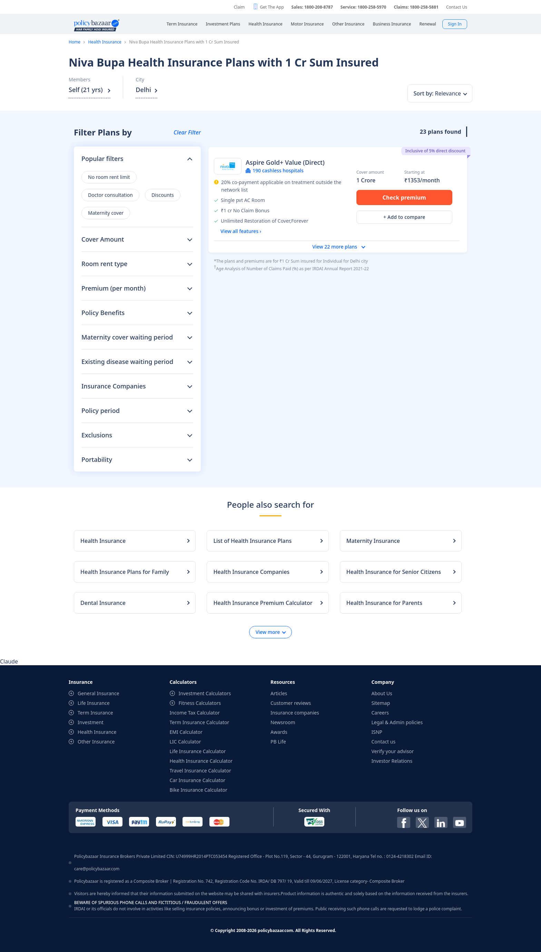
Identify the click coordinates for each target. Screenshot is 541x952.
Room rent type (104, 264)
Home (74, 42)
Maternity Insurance (373, 541)
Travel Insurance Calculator (200, 770)
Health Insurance (104, 42)
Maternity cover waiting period (127, 337)
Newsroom (282, 722)
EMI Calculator (186, 732)
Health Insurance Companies (251, 572)
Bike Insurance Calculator (198, 790)
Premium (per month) (113, 288)
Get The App (272, 7)
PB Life (278, 741)
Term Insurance (95, 712)
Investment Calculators (205, 693)
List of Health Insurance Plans (252, 541)
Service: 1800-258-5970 (363, 7)
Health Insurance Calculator (201, 761)
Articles (278, 693)
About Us (382, 693)
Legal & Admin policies (397, 722)
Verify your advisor (393, 751)
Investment (91, 722)
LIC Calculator (185, 741)
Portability (96, 459)
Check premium (404, 197)
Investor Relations (392, 761)
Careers (380, 712)
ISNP (377, 732)
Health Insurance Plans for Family (124, 572)
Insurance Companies (113, 386)
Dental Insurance (103, 603)
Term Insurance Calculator (199, 722)
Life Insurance (94, 703)
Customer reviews (290, 703)
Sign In (455, 24)
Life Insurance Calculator (198, 751)
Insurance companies (294, 712)
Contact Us (456, 7)
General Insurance (98, 693)
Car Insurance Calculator (198, 780)
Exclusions (96, 435)
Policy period (100, 410)
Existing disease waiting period (127, 361)
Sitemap (381, 703)
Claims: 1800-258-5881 (416, 7)
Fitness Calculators (200, 703)
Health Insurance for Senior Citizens (393, 572)
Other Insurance (96, 741)
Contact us (384, 741)
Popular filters (102, 158)
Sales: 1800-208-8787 (312, 7)
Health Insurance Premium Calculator (262, 603)
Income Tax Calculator (195, 712)
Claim (239, 7)
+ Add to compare (404, 217)
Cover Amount (102, 239)
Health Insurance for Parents (384, 603)
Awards (278, 732)
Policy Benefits (103, 312)
